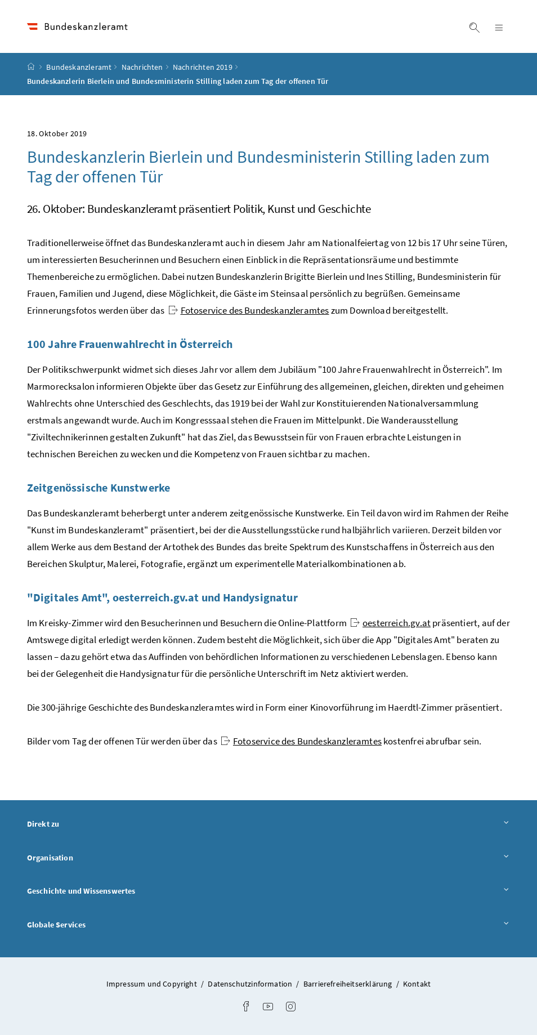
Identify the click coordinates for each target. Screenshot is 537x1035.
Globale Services (269, 924)
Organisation (269, 857)
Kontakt (417, 984)
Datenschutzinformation (251, 984)
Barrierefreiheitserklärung (348, 984)
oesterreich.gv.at (390, 623)
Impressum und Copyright (152, 984)
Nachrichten (142, 67)
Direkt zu (269, 823)
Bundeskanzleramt (78, 67)
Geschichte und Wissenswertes (269, 890)
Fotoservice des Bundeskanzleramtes (248, 310)
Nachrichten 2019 (202, 67)
